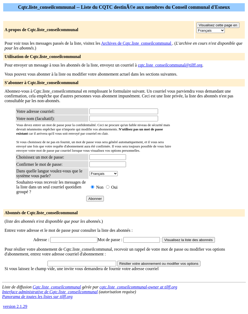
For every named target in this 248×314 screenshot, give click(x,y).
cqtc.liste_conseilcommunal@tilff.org (170, 65)
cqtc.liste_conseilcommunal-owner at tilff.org (138, 287)
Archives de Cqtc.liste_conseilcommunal (136, 43)
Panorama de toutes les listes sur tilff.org (37, 296)
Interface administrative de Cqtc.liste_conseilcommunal (50, 292)
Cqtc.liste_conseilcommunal (57, 287)
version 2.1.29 (15, 306)
